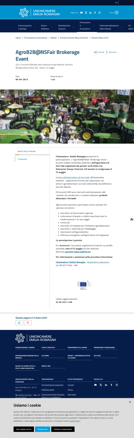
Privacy (70, 389)
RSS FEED (97, 356)
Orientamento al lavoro (77, 347)
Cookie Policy (74, 420)
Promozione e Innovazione (35, 37)
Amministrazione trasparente (52, 385)
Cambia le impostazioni (63, 429)
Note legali (72, 394)
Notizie (54, 37)
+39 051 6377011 (25, 395)
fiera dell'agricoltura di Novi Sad (74, 177)
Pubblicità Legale (48, 389)
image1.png (46, 366)
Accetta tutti (42, 429)
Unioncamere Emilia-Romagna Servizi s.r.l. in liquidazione (53, 396)
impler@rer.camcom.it (98, 262)
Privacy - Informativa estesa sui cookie (79, 357)
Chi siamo (45, 356)
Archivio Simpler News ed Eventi (74, 37)
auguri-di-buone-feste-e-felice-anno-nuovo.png (25, 367)
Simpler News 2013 (100, 37)
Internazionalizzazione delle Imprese (27, 357)
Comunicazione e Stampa (25, 347)
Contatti (71, 385)
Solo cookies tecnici (23, 429)
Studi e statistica (48, 347)
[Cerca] (115, 12)
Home (18, 37)
